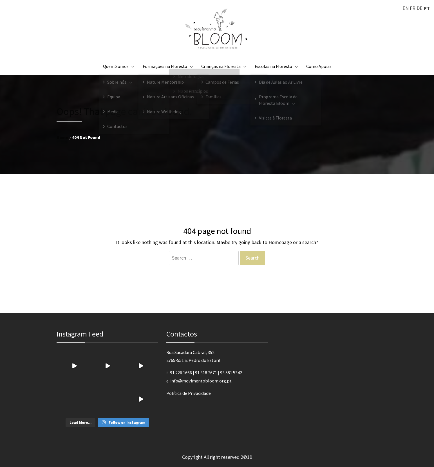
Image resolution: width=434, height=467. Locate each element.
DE (419, 8)
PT (427, 8)
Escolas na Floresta (276, 66)
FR (412, 8)
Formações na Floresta (168, 66)
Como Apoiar (318, 66)
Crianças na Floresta (223, 66)
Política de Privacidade (188, 393)
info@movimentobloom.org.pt (201, 381)
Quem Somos (118, 66)
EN (405, 8)
